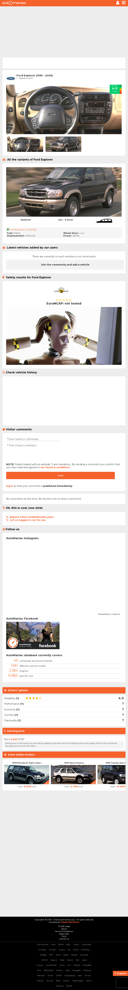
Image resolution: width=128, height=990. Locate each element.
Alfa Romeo (42, 944)
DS (69, 949)
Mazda (77, 965)
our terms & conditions (55, 467)
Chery (76, 944)
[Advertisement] (64, 31)
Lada (84, 960)
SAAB (59, 975)
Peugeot (76, 970)
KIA (77, 960)
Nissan (59, 970)
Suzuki (49, 980)
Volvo (89, 980)
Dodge (43, 955)
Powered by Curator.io (109, 613)
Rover (50, 975)
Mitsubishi (49, 970)
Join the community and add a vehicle (65, 264)
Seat (80, 975)
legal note (64, 933)
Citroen (52, 949)
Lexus (62, 965)
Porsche (87, 970)
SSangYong (69, 975)
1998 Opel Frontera (74, 763)
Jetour (70, 960)
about (64, 929)
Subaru (40, 980)
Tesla (58, 980)
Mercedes (87, 965)
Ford (58, 955)
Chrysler (42, 949)
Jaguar (53, 960)
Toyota (66, 980)
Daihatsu (85, 949)
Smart (88, 975)
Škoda (69, 985)
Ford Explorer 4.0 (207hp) (23, 229)
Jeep (62, 960)
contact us (64, 939)
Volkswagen (78, 980)
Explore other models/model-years (32, 517)
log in (9, 486)
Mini (39, 970)
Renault (41, 975)
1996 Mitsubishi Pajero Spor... (27, 763)
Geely (65, 955)
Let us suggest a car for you (28, 520)
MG (69, 965)
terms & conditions (64, 931)
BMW (61, 944)
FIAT (51, 955)
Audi (53, 944)
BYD (68, 944)
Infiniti (45, 960)
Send (60, 475)
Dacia (75, 949)
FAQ (64, 936)
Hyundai (84, 955)
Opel (67, 970)
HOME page (64, 926)
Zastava (60, 985)
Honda (74, 955)
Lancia (40, 965)
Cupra (62, 949)
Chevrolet (86, 944)
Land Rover (51, 965)
